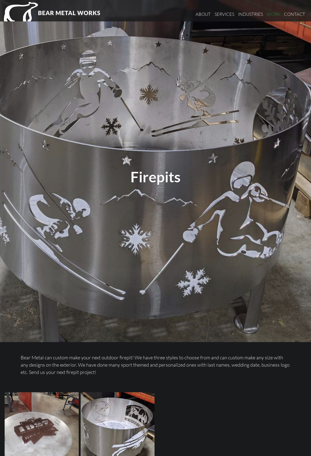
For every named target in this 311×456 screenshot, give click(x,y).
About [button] (203, 14)
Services (224, 14)
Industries (250, 14)
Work (273, 14)
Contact (294, 14)
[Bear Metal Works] (52, 11)
